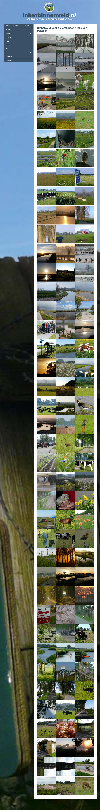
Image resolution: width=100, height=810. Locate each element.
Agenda (8, 37)
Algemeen (9, 29)
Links (16, 25)
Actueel (18, 33)
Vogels (18, 53)
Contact (26, 25)
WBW (18, 45)
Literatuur (9, 57)
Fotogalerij (9, 49)
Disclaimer (8, 60)
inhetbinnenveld (46, 15)
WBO (18, 41)
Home (8, 25)
